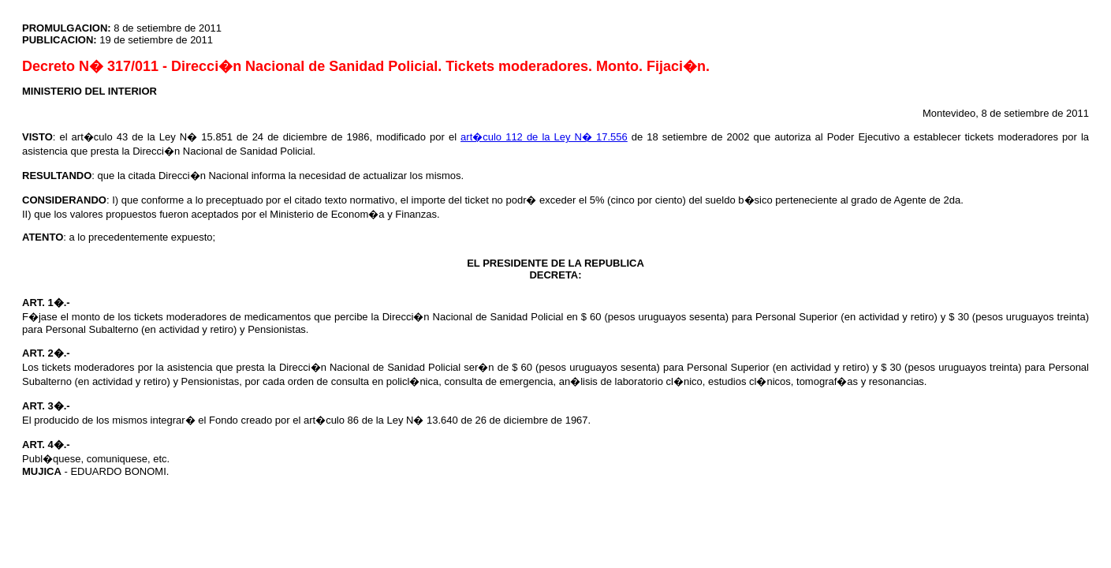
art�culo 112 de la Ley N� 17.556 (544, 137)
